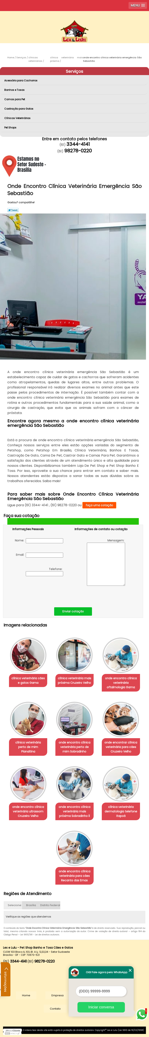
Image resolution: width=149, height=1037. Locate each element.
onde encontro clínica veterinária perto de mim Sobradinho (74, 747)
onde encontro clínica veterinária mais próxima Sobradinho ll (74, 811)
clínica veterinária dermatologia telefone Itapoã (121, 811)
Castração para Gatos (19, 108)
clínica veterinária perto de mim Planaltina (28, 747)
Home (26, 995)
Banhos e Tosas (14, 90)
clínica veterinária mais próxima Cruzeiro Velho (74, 680)
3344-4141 (78, 144)
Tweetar (13, 210)
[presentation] (38, 591)
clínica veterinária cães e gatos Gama (28, 680)
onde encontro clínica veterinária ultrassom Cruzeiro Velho (28, 811)
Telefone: (44, 571)
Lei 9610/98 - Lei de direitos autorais (39, 934)
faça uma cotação (99, 505)
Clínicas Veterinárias (17, 118)
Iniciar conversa (101, 1007)
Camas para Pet (15, 99)
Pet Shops (10, 127)
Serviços (74, 71)
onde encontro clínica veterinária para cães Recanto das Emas (74, 875)
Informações (5, 979)
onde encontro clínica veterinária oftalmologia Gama (121, 682)
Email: (39, 555)
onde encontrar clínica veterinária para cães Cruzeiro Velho (120, 747)
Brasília (31, 905)
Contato (55, 1009)
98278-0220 (78, 150)
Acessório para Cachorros (21, 80)
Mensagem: (106, 562)
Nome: (39, 540)
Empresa (58, 995)
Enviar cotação (73, 611)
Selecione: (15, 905)
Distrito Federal (50, 905)
